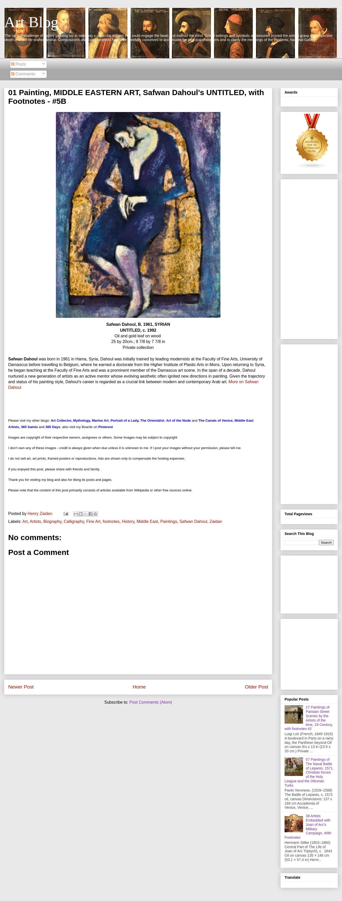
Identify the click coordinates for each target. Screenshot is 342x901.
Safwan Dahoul (193, 521)
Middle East (147, 521)
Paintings (168, 521)
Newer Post (21, 687)
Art (24, 521)
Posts (18, 64)
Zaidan (215, 521)
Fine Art (93, 521)
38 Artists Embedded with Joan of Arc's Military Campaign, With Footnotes (308, 826)
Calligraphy (74, 521)
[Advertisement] (309, 258)
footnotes (111, 521)
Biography (52, 521)
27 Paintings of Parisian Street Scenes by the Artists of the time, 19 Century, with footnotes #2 (309, 718)
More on (237, 382)
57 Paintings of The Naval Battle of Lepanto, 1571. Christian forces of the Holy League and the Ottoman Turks (309, 772)
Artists (35, 521)
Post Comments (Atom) (150, 702)
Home (139, 687)
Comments (23, 74)
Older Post (256, 687)
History (128, 521)
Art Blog (31, 22)
